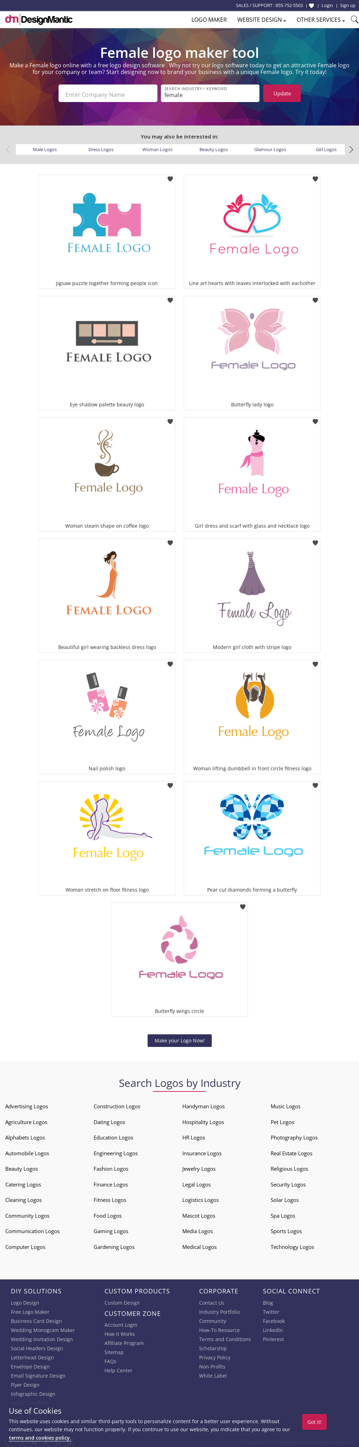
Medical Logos (199, 1243)
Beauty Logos (213, 146)
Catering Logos (23, 1181)
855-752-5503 (289, 5)
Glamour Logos (270, 146)
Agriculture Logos (26, 1119)
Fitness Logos (110, 1197)
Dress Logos (101, 146)
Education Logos (113, 1134)
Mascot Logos (198, 1212)
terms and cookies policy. (40, 1437)
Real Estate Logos (291, 1150)
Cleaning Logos (23, 1197)
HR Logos (193, 1134)
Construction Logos (117, 1103)
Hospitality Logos (203, 1119)
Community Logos (27, 1212)
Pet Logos (282, 1119)
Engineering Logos (116, 1150)
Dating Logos (109, 1119)
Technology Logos (292, 1243)
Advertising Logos (26, 1103)
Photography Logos (294, 1134)
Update (282, 93)
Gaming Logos (111, 1228)
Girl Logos (326, 146)
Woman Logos (157, 146)
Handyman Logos (203, 1103)
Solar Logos (285, 1197)
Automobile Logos (27, 1150)
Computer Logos (25, 1243)
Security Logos (288, 1181)
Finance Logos (111, 1181)
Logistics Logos (200, 1197)
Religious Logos (289, 1165)
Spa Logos (283, 1212)
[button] (351, 147)
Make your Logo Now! (180, 1037)
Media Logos (197, 1228)
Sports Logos (286, 1228)
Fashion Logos (111, 1165)
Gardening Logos (114, 1243)
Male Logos (45, 146)
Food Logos (108, 1212)
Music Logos (285, 1103)
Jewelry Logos (199, 1165)
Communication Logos (32, 1228)
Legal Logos (196, 1181)
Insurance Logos (202, 1150)
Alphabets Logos (25, 1134)
